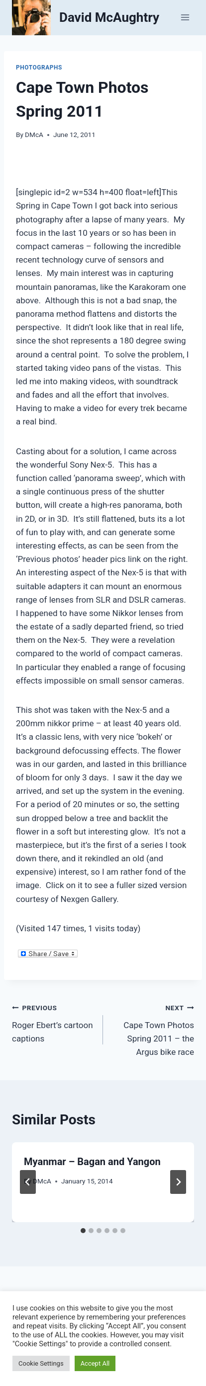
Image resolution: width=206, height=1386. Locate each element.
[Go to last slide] (28, 1182)
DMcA (34, 135)
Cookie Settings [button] (41, 1363)
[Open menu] (185, 17)
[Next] (178, 1182)
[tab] (83, 1230)
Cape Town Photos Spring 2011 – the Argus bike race (152, 1029)
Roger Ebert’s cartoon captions (53, 1022)
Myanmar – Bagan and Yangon (92, 1162)
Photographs (39, 67)
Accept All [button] (95, 1363)
